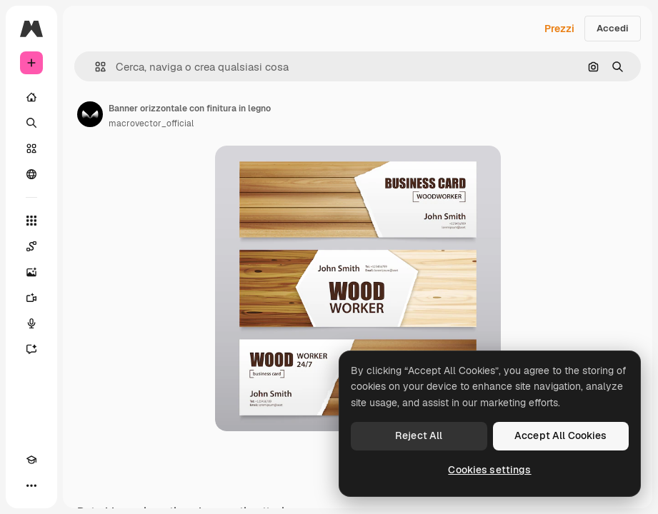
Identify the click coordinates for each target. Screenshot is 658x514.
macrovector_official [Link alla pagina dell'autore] (151, 123)
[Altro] (31, 485)
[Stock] (31, 148)
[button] (94, 66)
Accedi (613, 28)
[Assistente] (31, 349)
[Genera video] (31, 297)
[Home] (31, 97)
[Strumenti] (31, 220)
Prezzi (559, 28)
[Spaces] (31, 246)
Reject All (418, 435)
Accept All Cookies (560, 435)
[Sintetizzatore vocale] (31, 323)
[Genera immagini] (31, 272)
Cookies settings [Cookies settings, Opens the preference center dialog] (489, 469)
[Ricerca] (31, 122)
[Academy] (31, 459)
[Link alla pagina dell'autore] (90, 114)
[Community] (31, 174)
